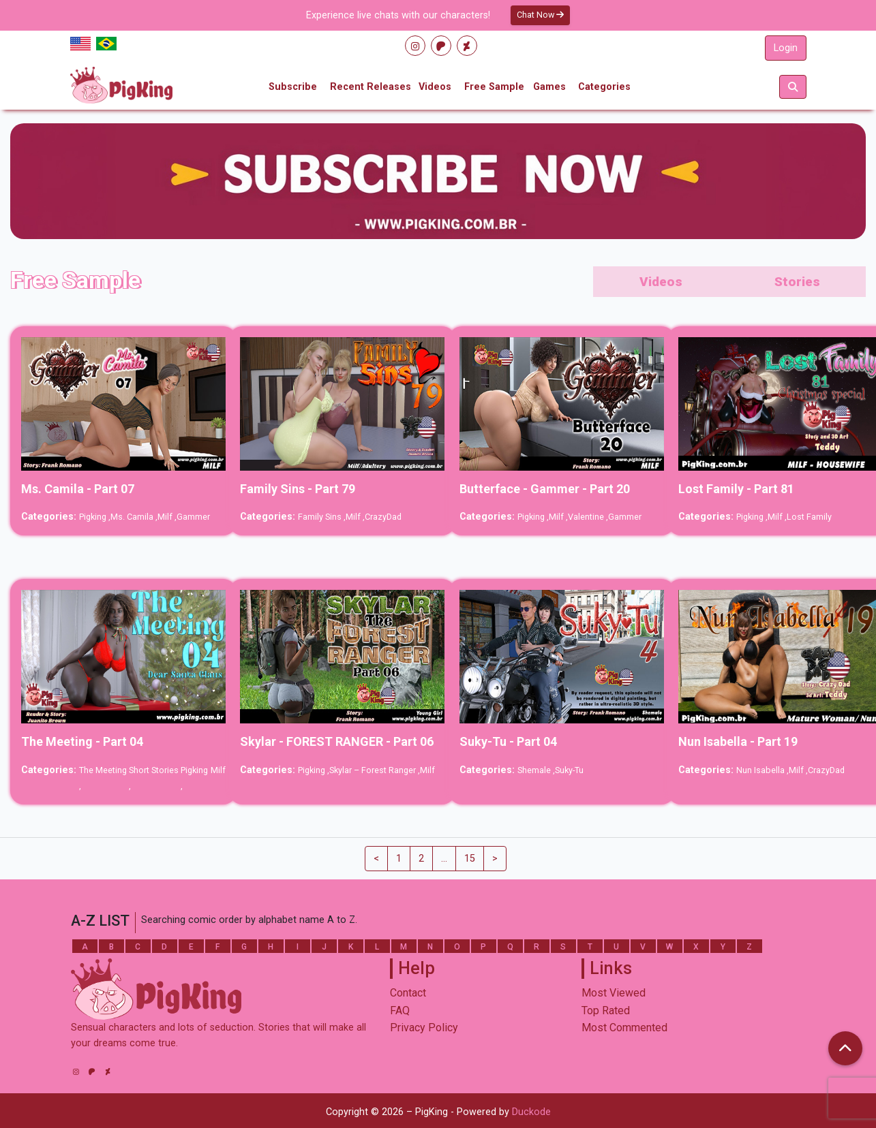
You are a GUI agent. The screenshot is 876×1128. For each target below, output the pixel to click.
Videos (435, 87)
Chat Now (540, 15)
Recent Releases (370, 87)
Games (549, 87)
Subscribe (293, 87)
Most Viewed (614, 992)
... (444, 858)
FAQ (400, 1010)
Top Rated (606, 1010)
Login (786, 48)
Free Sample (494, 87)
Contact (408, 992)
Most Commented (624, 1027)
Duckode (531, 1112)
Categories (604, 87)
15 (469, 858)
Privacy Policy (424, 1027)
